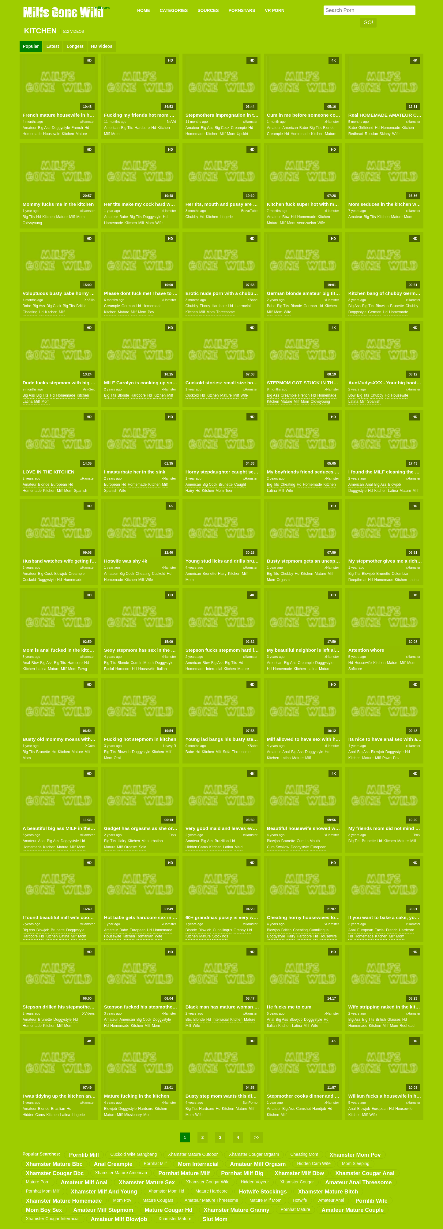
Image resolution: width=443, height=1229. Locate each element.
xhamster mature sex (147, 1182)
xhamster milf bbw (299, 1173)
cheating (30, 312)
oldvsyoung (32, 223)
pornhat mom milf (43, 1191)
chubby (192, 217)
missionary (133, 1115)
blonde (328, 128)
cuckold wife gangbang (133, 1154)
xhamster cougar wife (208, 1181)
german (128, 306)
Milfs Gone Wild (64, 12)
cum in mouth (142, 663)
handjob (319, 1108)
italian (162, 669)
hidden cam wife (314, 1163)
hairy (190, 490)
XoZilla (89, 300)
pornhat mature (295, 1209)
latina (28, 401)
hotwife (300, 1200)
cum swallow (278, 847)
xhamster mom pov (355, 1155)
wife (396, 134)
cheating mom (304, 1154)
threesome (225, 312)
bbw (285, 217)
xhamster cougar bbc (55, 1173)
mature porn (38, 1181)
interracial (243, 306)
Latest (53, 46)
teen (229, 490)
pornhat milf (155, 1163)
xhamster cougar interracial (53, 1218)
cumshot (303, 1108)
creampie (239, 128)
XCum (90, 746)
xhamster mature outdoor (193, 1154)
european (59, 484)
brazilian (222, 841)
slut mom (215, 1219)
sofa (227, 752)
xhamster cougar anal (364, 1173)
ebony (205, 306)
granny (240, 930)
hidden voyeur (255, 1181)
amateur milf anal (84, 1182)
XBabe (252, 300)
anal (369, 484)
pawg (82, 669)
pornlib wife (371, 1201)
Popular (31, 46)
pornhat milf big (242, 1173)
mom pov (122, 1200)
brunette (397, 306)
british (81, 306)
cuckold (192, 395)
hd (86, 128)
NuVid (171, 121)
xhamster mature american (121, 1172)
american (112, 128)
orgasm (283, 580)
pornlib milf (84, 1155)
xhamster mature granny (236, 1210)
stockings (220, 936)
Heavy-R (169, 746)
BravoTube (249, 211)
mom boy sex (44, 1210)
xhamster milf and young (104, 1192)
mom (115, 134)
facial (109, 669)
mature (81, 134)
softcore (355, 669)
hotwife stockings (263, 1192)
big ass (44, 128)
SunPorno (249, 1102)
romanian (145, 936)
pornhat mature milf (184, 1173)
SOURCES (208, 10)
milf (107, 134)
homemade (32, 134)
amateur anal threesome (358, 1182)
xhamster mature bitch (328, 1192)
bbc (189, 1019)
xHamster (87, 121)
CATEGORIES (174, 10)
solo (142, 847)
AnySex (89, 389)
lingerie (226, 217)
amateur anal (331, 1200)
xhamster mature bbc (54, 1164)
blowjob (382, 306)
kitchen (68, 134)
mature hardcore (212, 1191)
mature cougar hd (169, 1210)
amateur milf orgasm (258, 1164)
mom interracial (198, 1164)
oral (117, 758)
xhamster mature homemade (64, 1201)
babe (303, 128)
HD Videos (101, 46)
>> (256, 1137)
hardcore (142, 128)
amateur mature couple (352, 1210)
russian (371, 134)
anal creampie (113, 1164)
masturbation (152, 841)
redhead (355, 134)
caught (240, 484)
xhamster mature (175, 1218)
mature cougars (158, 1200)
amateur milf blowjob (119, 1219)
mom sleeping (356, 1163)
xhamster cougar (297, 1181)
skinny (385, 134)
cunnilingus (222, 930)
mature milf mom (265, 1200)
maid (238, 847)
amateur (29, 128)
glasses (393, 1019)
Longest (75, 46)
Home (143, 10)
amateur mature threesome (211, 1200)
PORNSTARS (241, 10)
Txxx (172, 835)
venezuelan (306, 223)
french (77, 128)
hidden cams (197, 847)
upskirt (242, 134)
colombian (400, 573)
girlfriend (366, 128)
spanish (373, 401)
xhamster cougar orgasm (254, 1154)
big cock (222, 128)
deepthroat (357, 580)
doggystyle (61, 128)
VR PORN (274, 10)
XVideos (88, 1013)
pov (151, 312)
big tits (127, 128)
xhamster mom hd (166, 1191)
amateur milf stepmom (103, 1210)
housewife (51, 134)
